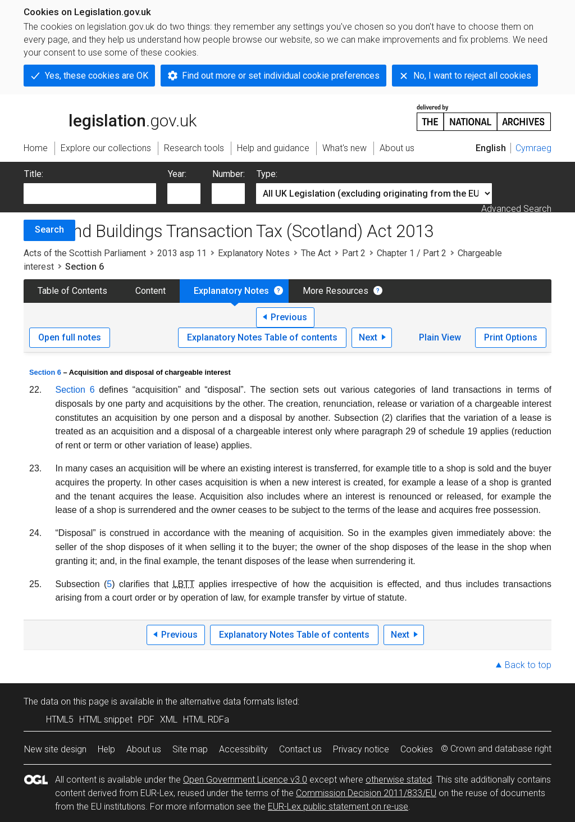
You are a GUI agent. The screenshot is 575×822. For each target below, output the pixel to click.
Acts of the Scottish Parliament (85, 253)
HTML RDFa (206, 719)
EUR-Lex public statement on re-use (338, 806)
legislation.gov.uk (110, 117)
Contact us (300, 749)
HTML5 (60, 719)
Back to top (528, 665)
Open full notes (69, 337)
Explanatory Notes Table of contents (262, 337)
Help (106, 749)
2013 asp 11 (182, 253)
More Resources (335, 290)
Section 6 (45, 372)
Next (368, 337)
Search (49, 229)
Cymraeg (533, 148)
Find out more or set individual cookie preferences (281, 75)
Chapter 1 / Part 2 (411, 253)
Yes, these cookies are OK (96, 75)
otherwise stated (399, 779)
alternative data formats (227, 701)
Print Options (510, 337)
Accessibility (243, 749)
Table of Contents (72, 290)
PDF (146, 719)
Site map (190, 749)
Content (150, 290)
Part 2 (354, 253)
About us (143, 749)
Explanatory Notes (254, 253)
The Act (316, 253)
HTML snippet (106, 719)
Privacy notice (361, 749)
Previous (289, 317)
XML (168, 719)
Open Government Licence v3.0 (245, 779)
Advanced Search (516, 208)
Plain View (440, 337)
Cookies (416, 749)
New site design (55, 749)
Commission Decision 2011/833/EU (366, 793)
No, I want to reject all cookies (472, 75)
